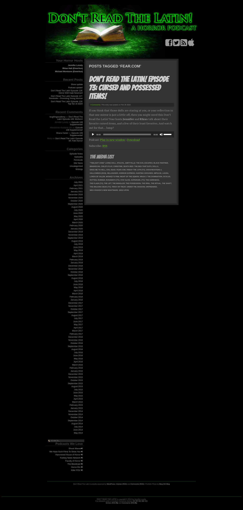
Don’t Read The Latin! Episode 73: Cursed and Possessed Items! (128, 87)
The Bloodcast (75, 464)
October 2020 (77, 201)
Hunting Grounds (144, 173)
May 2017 (78, 324)
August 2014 (77, 423)
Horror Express (127, 173)
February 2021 (76, 188)
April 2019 (78, 253)
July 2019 (78, 244)
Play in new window (112, 140)
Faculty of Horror (74, 461)
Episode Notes (76, 154)
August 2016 (77, 349)
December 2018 (75, 266)
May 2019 (78, 250)
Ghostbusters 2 (154, 170)
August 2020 (77, 207)
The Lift (107, 183)
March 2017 (77, 331)
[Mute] (161, 134)
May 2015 (78, 396)
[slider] (127, 134)
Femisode (78, 160)
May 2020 (78, 216)
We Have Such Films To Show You (66, 451)
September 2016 (75, 346)
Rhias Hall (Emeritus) (72, 68)
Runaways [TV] (112, 180)
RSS (104, 146)
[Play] (93, 134)
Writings (79, 169)
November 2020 (75, 198)
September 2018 (75, 275)
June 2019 (78, 247)
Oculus (166, 176)
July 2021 (78, 182)
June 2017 (78, 321)
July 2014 (78, 427)
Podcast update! (75, 87)
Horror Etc (77, 467)
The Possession (133, 183)
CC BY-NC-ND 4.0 (140, 501)
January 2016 (77, 371)
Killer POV (77, 470)
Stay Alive (125, 180)
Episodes (79, 157)
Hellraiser (112, 173)
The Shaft (166, 183)
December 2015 (75, 374)
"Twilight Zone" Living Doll (103, 163)
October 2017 (77, 309)
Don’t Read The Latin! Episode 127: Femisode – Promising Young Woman (66, 97)
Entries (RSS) (122, 484)
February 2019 (76, 259)
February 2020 (76, 225)
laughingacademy (57, 117)
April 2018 (78, 290)
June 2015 (78, 392)
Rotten (93, 180)
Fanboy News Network (71, 458)
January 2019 (77, 262)
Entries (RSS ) (112, 503)
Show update (77, 84)
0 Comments (95, 105)
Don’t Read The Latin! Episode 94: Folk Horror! (69, 139)
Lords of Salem (97, 176)
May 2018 (78, 287)
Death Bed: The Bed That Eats (137, 166)
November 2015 (75, 377)
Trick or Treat (119, 187)
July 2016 (78, 352)
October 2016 (77, 343)
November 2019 (75, 235)
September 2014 (75, 420)
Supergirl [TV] (138, 180)
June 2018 (78, 284)
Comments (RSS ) (129, 503)
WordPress (111, 484)
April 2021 (78, 185)
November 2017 (75, 306)
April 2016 (78, 362)
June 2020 (78, 213)
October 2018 (77, 272)
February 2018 (76, 297)
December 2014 (75, 411)
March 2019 (77, 256)
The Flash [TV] (96, 183)
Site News (78, 163)
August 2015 (77, 386)
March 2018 (77, 293)
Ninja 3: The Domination (151, 176)
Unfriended (151, 187)
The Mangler (118, 183)
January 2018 (77, 300)
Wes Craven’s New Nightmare (104, 190)
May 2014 (78, 433)
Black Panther (160, 163)
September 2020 (75, 204)
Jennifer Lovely (75, 65)
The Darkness (152, 180)
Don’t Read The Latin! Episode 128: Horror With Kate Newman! (67, 91)
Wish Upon (124, 190)
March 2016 (77, 365)
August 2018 (77, 278)
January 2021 (77, 191)
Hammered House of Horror (69, 455)
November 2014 (75, 414)
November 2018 (75, 269)
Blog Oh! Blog (164, 484)
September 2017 (75, 312)
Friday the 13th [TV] (135, 170)
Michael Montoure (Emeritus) (69, 71)
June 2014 (78, 430)
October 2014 (77, 417)
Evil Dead (110, 170)
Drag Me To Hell (98, 170)
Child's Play (106, 166)
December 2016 (75, 337)
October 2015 (77, 380)
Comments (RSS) (137, 484)
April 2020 (78, 219)
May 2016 (78, 358)
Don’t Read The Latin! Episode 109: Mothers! (70, 118)
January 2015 (77, 408)
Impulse (157, 173)
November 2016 (75, 340)
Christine (117, 166)
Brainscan (95, 166)
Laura (165, 173)
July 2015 (78, 389)
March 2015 (77, 402)
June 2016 (78, 355)
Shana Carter (62, 133)
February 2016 (76, 368)
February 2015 (76, 405)
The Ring (146, 183)
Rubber (101, 180)
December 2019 (75, 232)
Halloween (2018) (98, 173)
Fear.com (121, 170)
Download (133, 140)
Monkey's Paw (112, 176)
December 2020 (75, 194)
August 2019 (77, 241)
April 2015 (78, 399)
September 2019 (75, 238)
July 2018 (78, 281)
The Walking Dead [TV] (100, 187)
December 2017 (75, 303)
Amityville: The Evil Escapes (138, 163)
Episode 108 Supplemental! (76, 123)
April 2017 (78, 327)
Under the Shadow (136, 187)
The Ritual (156, 183)
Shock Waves (76, 448)
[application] (131, 134)
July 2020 (78, 210)
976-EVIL (120, 163)
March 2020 (77, 222)
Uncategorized (76, 166)
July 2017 (78, 318)
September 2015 (75, 383)
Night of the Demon (129, 176)
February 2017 (76, 334)
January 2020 (77, 228)
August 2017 (77, 315)
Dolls (155, 166)
